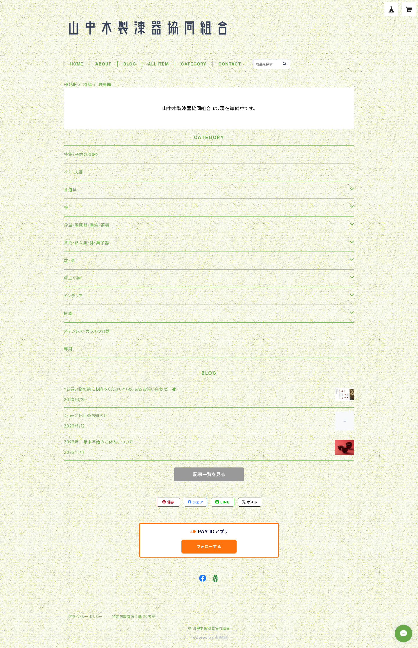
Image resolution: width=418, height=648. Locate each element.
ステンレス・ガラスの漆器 (87, 331)
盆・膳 (69, 260)
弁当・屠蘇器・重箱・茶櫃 (86, 225)
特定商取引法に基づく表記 (134, 616)
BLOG (129, 63)
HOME (76, 63)
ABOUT (103, 63)
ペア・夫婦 (73, 172)
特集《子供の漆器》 (81, 154)
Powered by (209, 637)
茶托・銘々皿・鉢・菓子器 (86, 242)
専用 (68, 348)
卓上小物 (72, 278)
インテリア (73, 295)
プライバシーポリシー (86, 616)
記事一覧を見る (209, 474)
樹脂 (87, 84)
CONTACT (229, 63)
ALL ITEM (158, 63)
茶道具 (70, 189)
